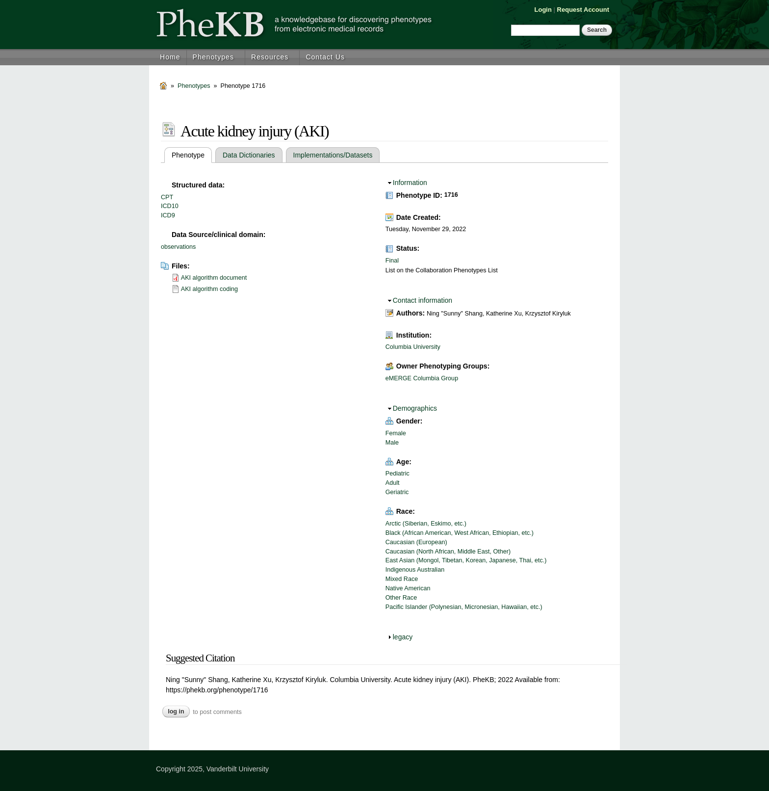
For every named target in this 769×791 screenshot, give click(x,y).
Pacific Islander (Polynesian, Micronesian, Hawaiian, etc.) (463, 607)
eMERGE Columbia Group (421, 378)
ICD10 (170, 206)
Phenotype (192, 155)
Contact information (422, 300)
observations (178, 246)
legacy (402, 637)
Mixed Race (401, 579)
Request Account (583, 9)
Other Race (401, 597)
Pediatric (397, 473)
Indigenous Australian (414, 569)
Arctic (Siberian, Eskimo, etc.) (425, 523)
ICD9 (168, 215)
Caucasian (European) (416, 542)
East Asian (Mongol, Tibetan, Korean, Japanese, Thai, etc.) (466, 560)
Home (170, 57)
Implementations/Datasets (333, 155)
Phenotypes (213, 57)
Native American (408, 588)
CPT (167, 197)
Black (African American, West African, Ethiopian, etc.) (459, 532)
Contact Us (325, 57)
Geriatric (397, 492)
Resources (269, 57)
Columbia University (412, 346)
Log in (176, 711)
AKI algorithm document (214, 277)
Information (410, 182)
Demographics (415, 408)
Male (392, 442)
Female (395, 433)
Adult (392, 482)
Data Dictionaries (249, 155)
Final (392, 260)
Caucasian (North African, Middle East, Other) (448, 551)
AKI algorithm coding (209, 289)
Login (543, 9)
